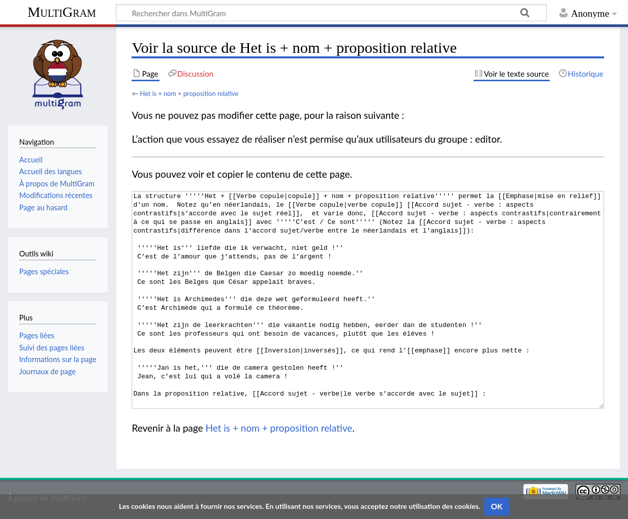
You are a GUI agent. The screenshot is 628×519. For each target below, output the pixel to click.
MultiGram (61, 12)
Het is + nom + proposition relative (189, 93)
